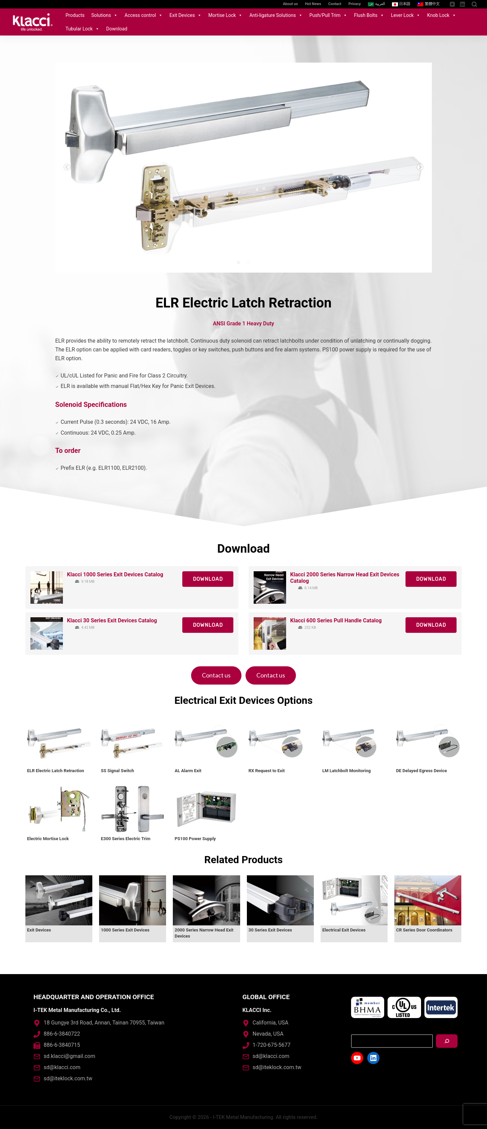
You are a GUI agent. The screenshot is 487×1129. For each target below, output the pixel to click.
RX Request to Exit (267, 770)
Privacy (354, 4)
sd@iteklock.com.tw (68, 1078)
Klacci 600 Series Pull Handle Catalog (336, 620)
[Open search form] (474, 4)
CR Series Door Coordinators (424, 929)
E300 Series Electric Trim (125, 838)
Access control (143, 15)
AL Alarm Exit (188, 770)
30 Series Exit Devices (270, 929)
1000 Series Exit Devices (125, 929)
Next (420, 167)
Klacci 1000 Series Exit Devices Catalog (115, 574)
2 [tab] (248, 262)
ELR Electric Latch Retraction (55, 770)
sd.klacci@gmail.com (69, 1056)
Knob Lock (441, 15)
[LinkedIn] (462, 4)
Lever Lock (405, 15)
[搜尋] (447, 1041)
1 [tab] (238, 262)
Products (75, 15)
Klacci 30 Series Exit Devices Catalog (112, 620)
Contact (335, 4)
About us (290, 4)
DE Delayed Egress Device (421, 770)
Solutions (104, 15)
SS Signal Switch (117, 770)
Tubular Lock (82, 28)
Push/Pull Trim (328, 15)
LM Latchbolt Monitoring (346, 770)
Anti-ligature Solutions (275, 15)
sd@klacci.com (62, 1067)
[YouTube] (452, 4)
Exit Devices (185, 15)
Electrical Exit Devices (344, 929)
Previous (67, 167)
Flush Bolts (369, 15)
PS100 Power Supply (195, 838)
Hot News (313, 4)
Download (116, 28)
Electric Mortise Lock (48, 838)
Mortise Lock (225, 15)
